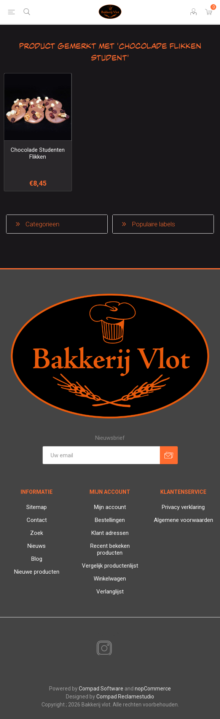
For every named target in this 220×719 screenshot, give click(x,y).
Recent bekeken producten (110, 549)
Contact (37, 520)
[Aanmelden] (101, 455)
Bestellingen (110, 520)
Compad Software (101, 689)
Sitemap (36, 507)
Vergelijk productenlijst (110, 565)
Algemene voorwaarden (183, 520)
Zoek (36, 533)
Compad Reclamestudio (125, 697)
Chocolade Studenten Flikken (38, 153)
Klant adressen (110, 533)
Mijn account (110, 507)
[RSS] (117, 649)
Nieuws (36, 545)
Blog (36, 558)
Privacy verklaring (183, 507)
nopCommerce (153, 689)
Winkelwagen (110, 578)
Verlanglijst (110, 591)
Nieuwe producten (36, 571)
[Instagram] (103, 649)
